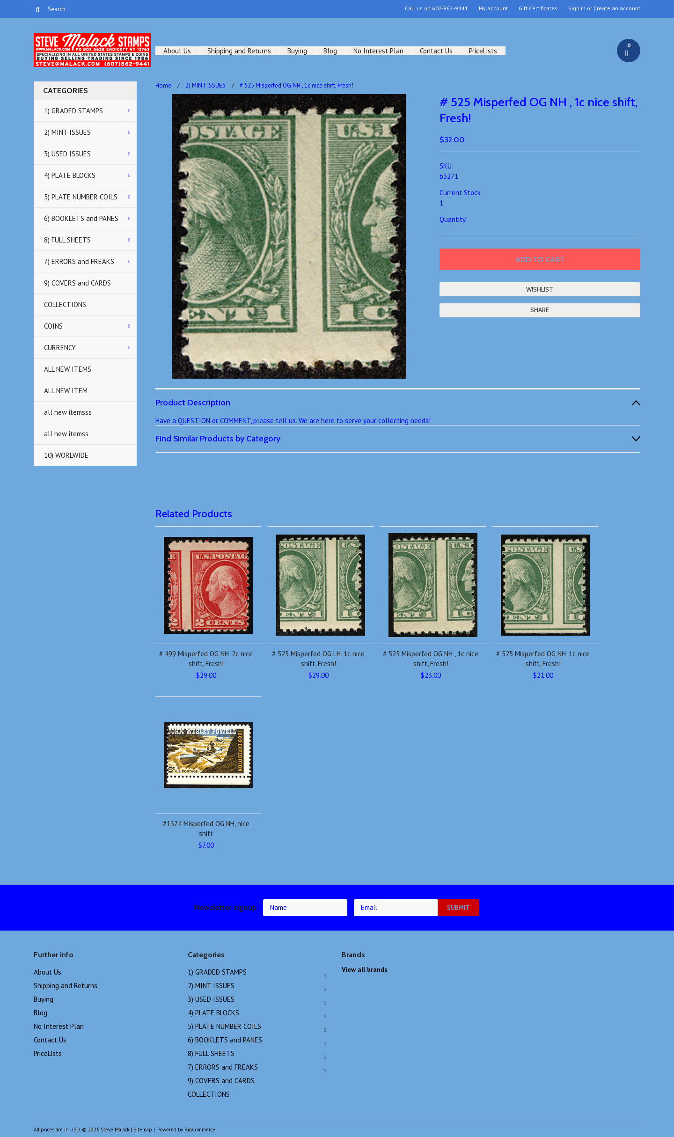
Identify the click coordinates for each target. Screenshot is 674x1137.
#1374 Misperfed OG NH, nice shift (206, 828)
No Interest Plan (378, 50)
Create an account (616, 8)
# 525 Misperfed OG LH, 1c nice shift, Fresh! (318, 658)
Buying (297, 50)
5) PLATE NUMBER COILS (80, 196)
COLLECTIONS (65, 304)
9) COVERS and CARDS (77, 283)
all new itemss (66, 433)
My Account (493, 8)
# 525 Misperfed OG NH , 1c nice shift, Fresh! (430, 658)
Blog (330, 50)
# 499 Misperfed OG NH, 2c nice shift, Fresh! (206, 658)
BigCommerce (199, 1129)
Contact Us (436, 50)
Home (163, 85)
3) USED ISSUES (67, 153)
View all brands (365, 969)
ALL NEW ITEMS (67, 369)
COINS (53, 326)
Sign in (577, 8)
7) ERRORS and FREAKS (79, 261)
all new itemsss (68, 412)
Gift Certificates (538, 8)
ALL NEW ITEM (66, 390)
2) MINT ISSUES (67, 132)
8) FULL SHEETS (67, 239)
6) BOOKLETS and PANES (81, 218)
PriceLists (483, 50)
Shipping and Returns (239, 50)
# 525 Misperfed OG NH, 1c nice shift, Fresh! (543, 658)
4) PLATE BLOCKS (69, 175)
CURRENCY (60, 347)
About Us (177, 50)
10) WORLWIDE (66, 455)
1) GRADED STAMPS (73, 110)
